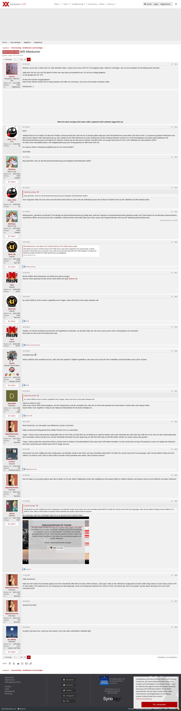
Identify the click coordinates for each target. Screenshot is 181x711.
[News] (56, 4)
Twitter (67, 690)
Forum (4, 42)
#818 (175, 296)
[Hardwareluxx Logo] (14, 4)
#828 (175, 627)
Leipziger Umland (14, 381)
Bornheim (17, 442)
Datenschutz (10, 680)
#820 (175, 351)
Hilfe (165, 709)
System (13, 182)
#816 (175, 242)
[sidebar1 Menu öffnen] (176, 4)
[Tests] (65, 4)
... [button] (17, 59)
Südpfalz (17, 178)
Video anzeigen (56, 547)
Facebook (68, 680)
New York (17, 263)
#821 (175, 391)
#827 (175, 601)
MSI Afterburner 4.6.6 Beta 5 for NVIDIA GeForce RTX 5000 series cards (50, 246)
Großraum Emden (14, 470)
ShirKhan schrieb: (30, 192)
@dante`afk (73, 279)
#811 (175, 64)
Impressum (9, 677)
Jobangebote (10, 691)
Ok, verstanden (159, 705)
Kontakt (8, 686)
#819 (175, 327)
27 (25, 59)
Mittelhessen (16, 87)
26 (21, 59)
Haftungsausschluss (13, 682)
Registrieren (38, 42)
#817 (175, 272)
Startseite (172, 709)
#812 (175, 127)
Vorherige (8, 59)
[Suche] (148, 4)
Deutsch (21, 709)
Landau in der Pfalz (14, 648)
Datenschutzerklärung (144, 699)
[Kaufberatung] (77, 4)
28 (29, 59)
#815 (175, 211)
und (30, 267)
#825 (175, 501)
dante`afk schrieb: (30, 396)
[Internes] (110, 4)
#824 (175, 475)
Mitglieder (27, 42)
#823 (175, 449)
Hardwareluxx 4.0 (9, 709)
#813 (175, 157)
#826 (175, 575)
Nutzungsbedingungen (144, 709)
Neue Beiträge (15, 42)
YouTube (68, 685)
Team (7, 689)
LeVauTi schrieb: (29, 506)
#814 (175, 187)
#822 (175, 421)
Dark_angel (8, 55)
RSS (66, 701)
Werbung (8, 693)
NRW (18, 412)
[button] (60, 4)
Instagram (68, 696)
